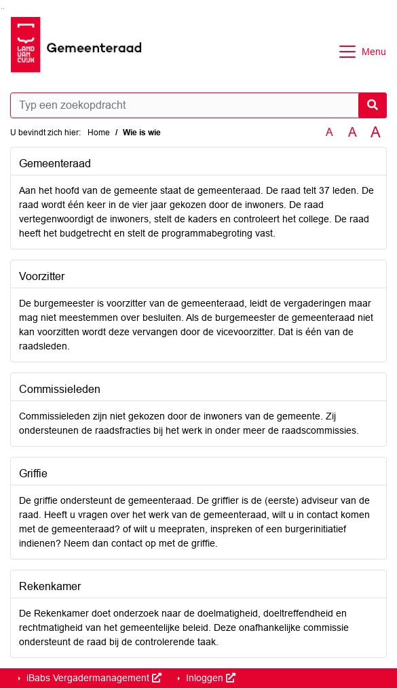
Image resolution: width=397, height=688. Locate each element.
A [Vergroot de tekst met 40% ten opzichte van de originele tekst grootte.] (376, 132)
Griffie (33, 473)
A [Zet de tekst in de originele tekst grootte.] (329, 132)
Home (99, 132)
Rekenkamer (50, 586)
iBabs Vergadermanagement (93, 677)
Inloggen (209, 677)
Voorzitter (41, 276)
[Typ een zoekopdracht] (198, 105)
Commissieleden (59, 389)
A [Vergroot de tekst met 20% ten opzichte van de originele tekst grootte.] (352, 132)
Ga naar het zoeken (1, 8)
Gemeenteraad (55, 163)
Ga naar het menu (3, 8)
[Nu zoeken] (372, 105)
